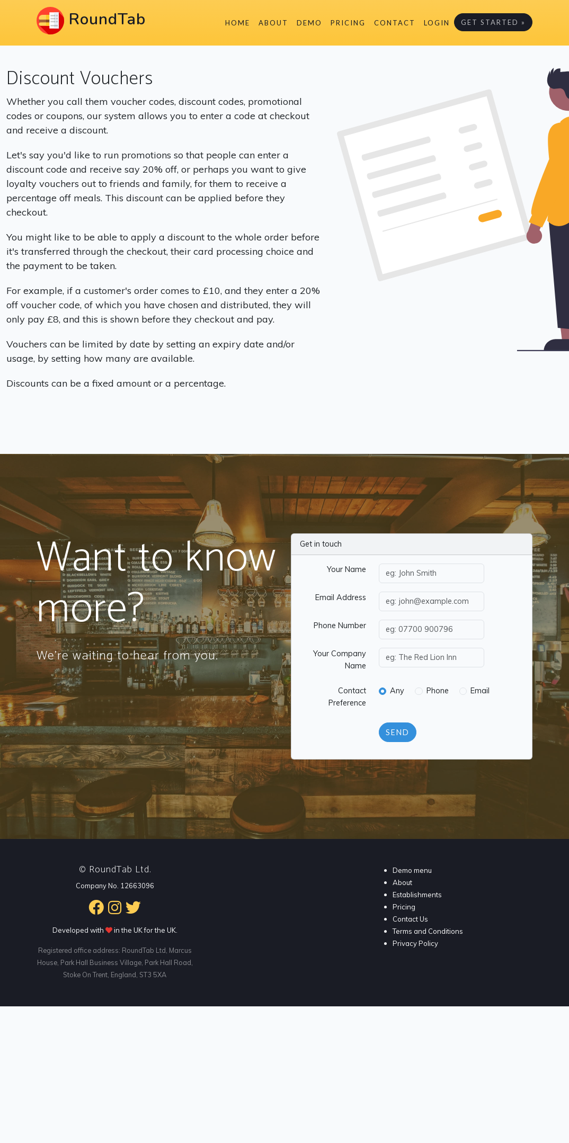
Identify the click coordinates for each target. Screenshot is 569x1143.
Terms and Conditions (428, 931)
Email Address (340, 597)
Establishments (417, 894)
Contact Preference (347, 697)
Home (237, 23)
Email (480, 690)
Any (397, 690)
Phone (437, 690)
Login (437, 23)
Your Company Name (339, 660)
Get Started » (493, 22)
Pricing (348, 23)
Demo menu (412, 870)
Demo (309, 23)
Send (398, 732)
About (273, 23)
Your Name (346, 569)
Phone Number (340, 625)
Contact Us (410, 919)
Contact (394, 23)
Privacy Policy (415, 943)
